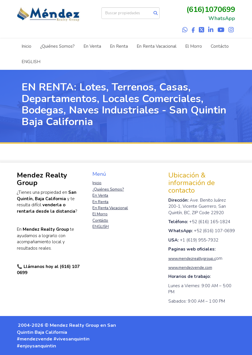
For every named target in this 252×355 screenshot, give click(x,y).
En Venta (92, 46)
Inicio (26, 46)
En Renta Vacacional (156, 46)
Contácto (220, 46)
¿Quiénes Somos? (57, 46)
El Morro (193, 46)
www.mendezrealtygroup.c (192, 258)
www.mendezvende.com (190, 267)
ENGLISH (31, 62)
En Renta (119, 46)
